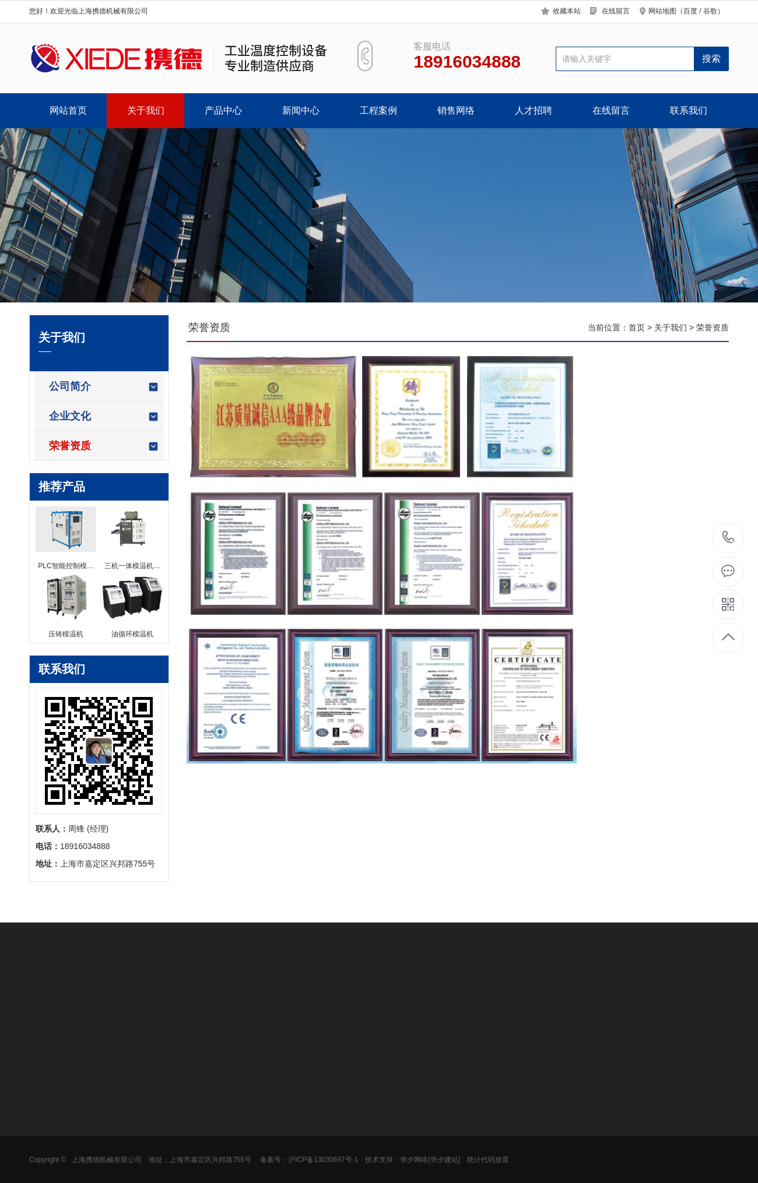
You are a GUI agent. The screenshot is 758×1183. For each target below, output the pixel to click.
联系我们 (688, 110)
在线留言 (616, 11)
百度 (690, 11)
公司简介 (104, 387)
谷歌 (710, 11)
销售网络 (456, 110)
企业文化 (104, 416)
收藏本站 (567, 11)
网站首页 (68, 110)
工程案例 (378, 110)
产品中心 (223, 110)
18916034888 (728, 537)
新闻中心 (301, 110)
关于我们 (145, 110)
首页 (637, 327)
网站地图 (662, 11)
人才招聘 (533, 110)
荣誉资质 (104, 446)
